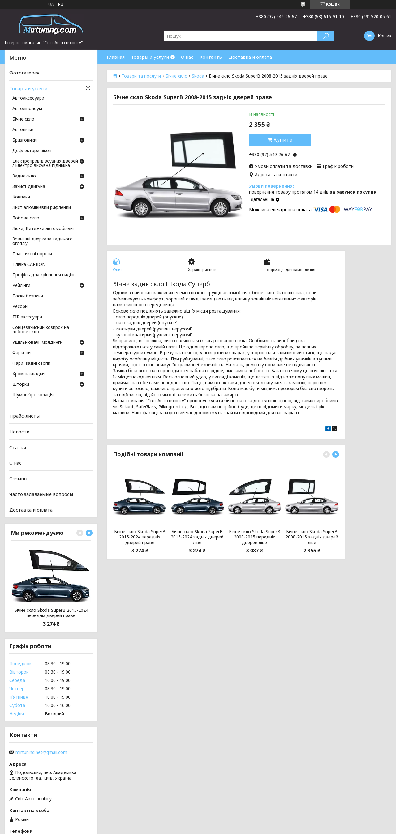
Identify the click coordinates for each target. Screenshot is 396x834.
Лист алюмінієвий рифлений (41, 207)
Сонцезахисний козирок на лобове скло (40, 329)
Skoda (198, 76)
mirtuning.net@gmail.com (41, 752)
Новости (19, 431)
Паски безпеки (27, 296)
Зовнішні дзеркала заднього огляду (42, 241)
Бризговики (24, 140)
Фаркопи (21, 353)
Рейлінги (21, 285)
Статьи (17, 447)
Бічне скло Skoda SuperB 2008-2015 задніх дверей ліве (312, 537)
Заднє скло (24, 176)
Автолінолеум (27, 108)
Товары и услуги (150, 57)
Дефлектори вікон (31, 150)
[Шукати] (325, 36)
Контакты (211, 57)
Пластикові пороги (32, 254)
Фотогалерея (24, 73)
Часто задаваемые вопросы (41, 494)
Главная (116, 57)
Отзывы (18, 478)
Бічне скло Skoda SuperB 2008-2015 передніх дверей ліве (254, 537)
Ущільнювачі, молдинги (37, 342)
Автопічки (22, 129)
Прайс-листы (24, 416)
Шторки (20, 384)
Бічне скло (176, 76)
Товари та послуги (141, 76)
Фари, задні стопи (31, 363)
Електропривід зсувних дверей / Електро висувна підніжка (45, 163)
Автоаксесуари (28, 98)
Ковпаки (21, 197)
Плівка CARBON (28, 264)
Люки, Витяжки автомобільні (43, 228)
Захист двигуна (28, 186)
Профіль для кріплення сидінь (44, 275)
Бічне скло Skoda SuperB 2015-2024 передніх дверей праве (140, 537)
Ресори (20, 306)
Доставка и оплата (250, 57)
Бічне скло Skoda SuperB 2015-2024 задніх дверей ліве (197, 537)
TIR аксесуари (27, 317)
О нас (187, 57)
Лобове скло (25, 218)
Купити (283, 139)
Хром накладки (28, 374)
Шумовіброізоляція (33, 395)
